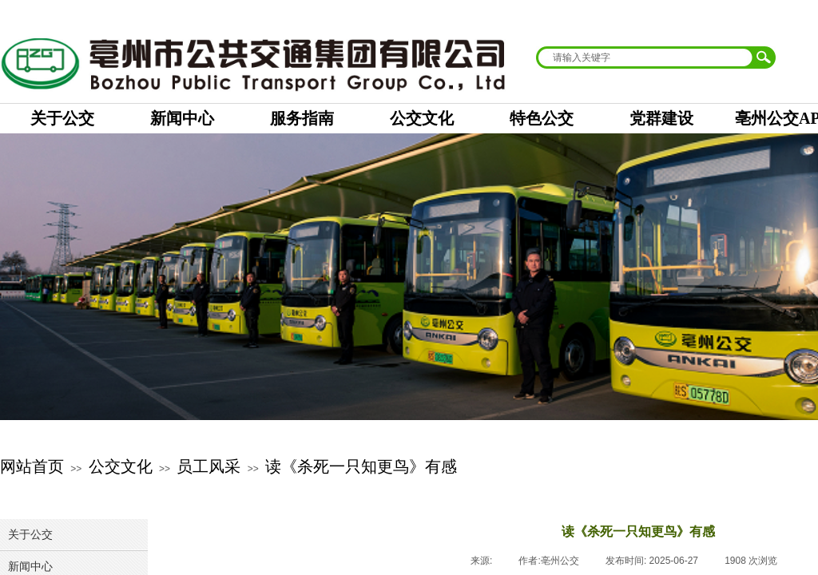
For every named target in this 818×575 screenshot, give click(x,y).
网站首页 (32, 466)
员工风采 (208, 466)
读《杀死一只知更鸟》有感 (361, 466)
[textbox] (645, 57)
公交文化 (121, 466)
